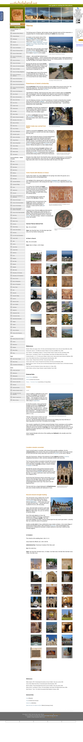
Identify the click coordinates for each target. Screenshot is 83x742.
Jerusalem (15, 111)
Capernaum (15, 190)
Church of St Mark (16, 68)
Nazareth (14, 292)
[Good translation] (78, 20)
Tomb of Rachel (16, 330)
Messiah (28, 215)
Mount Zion (15, 125)
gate (43, 205)
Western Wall (15, 151)
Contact (67, 21)
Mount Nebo (15, 350)
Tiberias (14, 327)
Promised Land (47, 143)
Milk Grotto (15, 269)
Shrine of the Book (16, 137)
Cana (14, 187)
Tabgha (14, 321)
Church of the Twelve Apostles (18, 212)
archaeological (56, 181)
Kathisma (14, 252)
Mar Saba (15, 261)
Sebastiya (15, 307)
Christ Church (15, 44)
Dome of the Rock (16, 99)
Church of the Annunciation (18, 202)
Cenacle (14, 41)
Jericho (14, 244)
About (43, 21)
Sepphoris (15, 310)
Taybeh (14, 324)
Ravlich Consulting (48, 714)
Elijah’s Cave (15, 221)
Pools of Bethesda (16, 131)
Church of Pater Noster (17, 53)
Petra (14, 353)
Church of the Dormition (17, 81)
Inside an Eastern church (17, 390)
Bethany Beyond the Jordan (18, 338)
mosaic (69, 180)
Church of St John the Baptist (18, 66)
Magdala (14, 258)
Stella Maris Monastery (17, 318)
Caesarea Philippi (16, 184)
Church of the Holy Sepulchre (18, 84)
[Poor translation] (78, 22)
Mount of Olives (16, 122)
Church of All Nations (17, 47)
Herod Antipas (29, 500)
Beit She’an (15, 170)
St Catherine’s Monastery (17, 364)
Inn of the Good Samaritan (18, 235)
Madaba (14, 347)
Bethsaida (15, 178)
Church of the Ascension (17, 78)
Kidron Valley (15, 114)
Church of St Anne (16, 60)
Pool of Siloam (15, 128)
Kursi (14, 255)
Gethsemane (15, 108)
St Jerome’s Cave (16, 315)
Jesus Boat (15, 246)
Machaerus (15, 344)
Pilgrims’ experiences (17, 397)
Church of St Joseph (17, 199)
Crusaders (31, 116)
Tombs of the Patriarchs (17, 333)
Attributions (15, 373)
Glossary (14, 384)
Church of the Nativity (17, 205)
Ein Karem (15, 218)
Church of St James (16, 63)
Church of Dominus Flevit (18, 50)
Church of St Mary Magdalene (18, 71)
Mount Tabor (15, 287)
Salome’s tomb (16, 301)
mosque (35, 152)
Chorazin (14, 193)
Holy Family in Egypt (17, 358)
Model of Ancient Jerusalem (18, 117)
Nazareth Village (16, 295)
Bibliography (15, 376)
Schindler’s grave (16, 134)
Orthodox (53, 477)
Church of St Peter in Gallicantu (17, 75)
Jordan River (15, 249)
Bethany (14, 172)
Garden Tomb (15, 105)
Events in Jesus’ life (16, 381)
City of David (15, 94)
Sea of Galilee (15, 304)
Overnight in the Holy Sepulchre (17, 394)
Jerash (14, 341)
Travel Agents (55, 21)
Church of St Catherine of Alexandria (18, 196)
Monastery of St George (17, 272)
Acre (14, 161)
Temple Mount (15, 140)
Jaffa (14, 241)
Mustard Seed (57, 714)
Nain (14, 290)
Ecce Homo (15, 102)
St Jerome (66, 456)
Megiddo (14, 267)
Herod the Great (31, 51)
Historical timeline (16, 387)
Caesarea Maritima (16, 181)
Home (31, 21)
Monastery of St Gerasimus (18, 275)
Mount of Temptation (17, 284)
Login (54, 717)
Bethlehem (15, 175)
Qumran (14, 298)
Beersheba (15, 167)
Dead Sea (15, 215)
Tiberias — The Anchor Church (32, 381)
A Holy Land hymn (16, 370)
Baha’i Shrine (15, 164)
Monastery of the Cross (17, 119)
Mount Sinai (15, 361)
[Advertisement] (44, 168)
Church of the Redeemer (17, 91)
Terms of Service (49, 717)
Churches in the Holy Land (18, 378)
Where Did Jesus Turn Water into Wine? (33, 705)
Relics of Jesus (16, 400)
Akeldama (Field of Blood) (18, 33)
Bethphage (15, 39)
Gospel (37, 40)
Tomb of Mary (15, 145)
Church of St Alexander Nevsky (17, 57)
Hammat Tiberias (29, 377)
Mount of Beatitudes (16, 281)
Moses (29, 143)
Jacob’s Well (15, 238)
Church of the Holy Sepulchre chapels (18, 88)
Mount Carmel (15, 278)
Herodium (15, 232)
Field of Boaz (15, 226)
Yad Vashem (15, 154)
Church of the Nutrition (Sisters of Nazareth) (17, 209)
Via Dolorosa (15, 148)
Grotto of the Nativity (17, 229)
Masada (14, 264)
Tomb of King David (16, 142)
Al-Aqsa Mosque (16, 36)
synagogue (29, 465)
